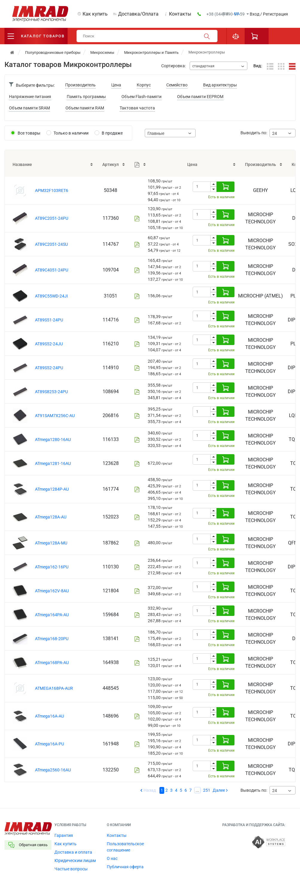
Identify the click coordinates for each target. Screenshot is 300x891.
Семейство (177, 85)
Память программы (86, 96)
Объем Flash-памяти (141, 96)
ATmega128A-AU (50, 517)
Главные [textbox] (155, 133)
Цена (116, 85)
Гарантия (63, 835)
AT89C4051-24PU (51, 270)
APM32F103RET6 (51, 190)
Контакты (180, 14)
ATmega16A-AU (49, 716)
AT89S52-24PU (49, 367)
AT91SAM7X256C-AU (55, 415)
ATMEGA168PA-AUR (54, 688)
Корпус (144, 85)
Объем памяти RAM (85, 108)
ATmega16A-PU (49, 744)
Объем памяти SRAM (29, 108)
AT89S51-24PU (49, 320)
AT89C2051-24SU (51, 244)
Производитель (80, 85)
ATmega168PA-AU (52, 662)
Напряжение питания (30, 96)
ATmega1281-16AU (53, 463)
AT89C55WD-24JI (51, 296)
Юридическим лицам (75, 860)
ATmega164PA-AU (52, 614)
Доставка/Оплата (138, 14)
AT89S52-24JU (49, 343)
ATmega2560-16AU (53, 770)
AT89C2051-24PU (51, 218)
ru (225, 13)
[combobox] (218, 66)
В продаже (112, 133)
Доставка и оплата (73, 852)
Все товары (29, 133)
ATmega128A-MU (51, 543)
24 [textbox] (274, 133)
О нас (112, 858)
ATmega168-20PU (51, 638)
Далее (219, 790)
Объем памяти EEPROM (200, 96)
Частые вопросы (71, 868)
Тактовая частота (137, 108)
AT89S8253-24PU (51, 391)
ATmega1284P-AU (52, 489)
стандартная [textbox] (203, 66)
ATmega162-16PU (51, 566)
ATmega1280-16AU (53, 439)
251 (206, 790)
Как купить (95, 14)
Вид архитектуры (220, 85)
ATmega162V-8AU (52, 590)
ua (237, 13)
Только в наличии (71, 133)
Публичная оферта (125, 866)
